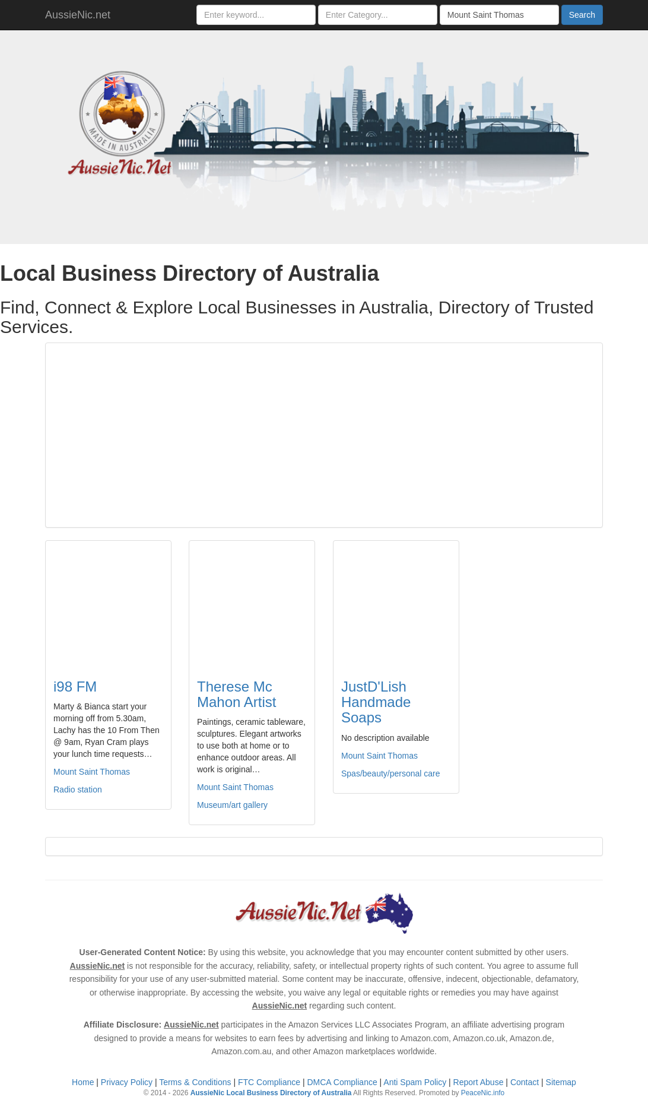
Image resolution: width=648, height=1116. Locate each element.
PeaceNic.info (482, 1093)
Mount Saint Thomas (91, 771)
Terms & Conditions (195, 1082)
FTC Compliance (269, 1082)
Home (83, 1082)
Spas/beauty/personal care (390, 773)
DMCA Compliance (342, 1082)
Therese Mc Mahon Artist (236, 694)
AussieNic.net (77, 15)
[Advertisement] (324, 435)
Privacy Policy (127, 1082)
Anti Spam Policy (414, 1082)
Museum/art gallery (232, 805)
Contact (524, 1082)
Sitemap (561, 1082)
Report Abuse (478, 1082)
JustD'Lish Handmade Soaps (376, 702)
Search (582, 15)
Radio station (77, 789)
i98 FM (75, 687)
